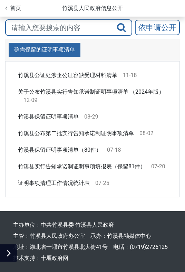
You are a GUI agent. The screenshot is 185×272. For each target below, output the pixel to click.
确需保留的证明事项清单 (44, 49)
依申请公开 (157, 27)
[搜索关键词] (58, 27)
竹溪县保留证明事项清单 (48, 116)
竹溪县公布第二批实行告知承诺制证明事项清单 (76, 133)
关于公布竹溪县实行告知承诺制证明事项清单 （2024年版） (91, 91)
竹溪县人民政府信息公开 (92, 8)
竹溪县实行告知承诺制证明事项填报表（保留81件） (82, 166)
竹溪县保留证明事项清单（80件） (59, 150)
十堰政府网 (54, 258)
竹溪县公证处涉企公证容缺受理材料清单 (67, 75)
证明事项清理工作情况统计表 (54, 183)
